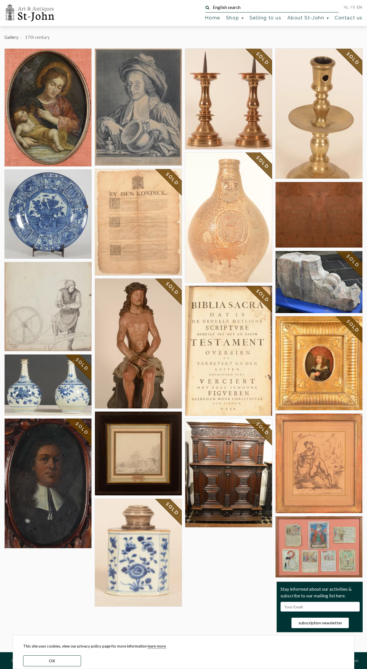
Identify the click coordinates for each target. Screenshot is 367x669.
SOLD (82, 364)
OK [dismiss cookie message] (52, 660)
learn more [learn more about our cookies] (157, 646)
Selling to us (265, 18)
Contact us (349, 18)
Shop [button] (235, 18)
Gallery (11, 37)
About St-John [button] (308, 18)
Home (212, 18)
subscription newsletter (320, 622)
